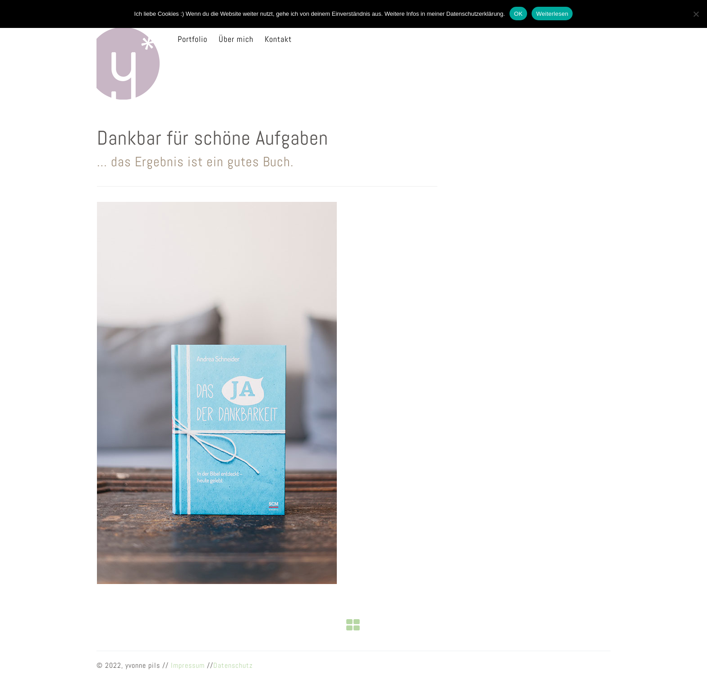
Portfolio (192, 39)
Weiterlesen (552, 13)
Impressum (188, 665)
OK (518, 13)
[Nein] (695, 13)
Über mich (236, 39)
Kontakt (278, 39)
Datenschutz (233, 665)
